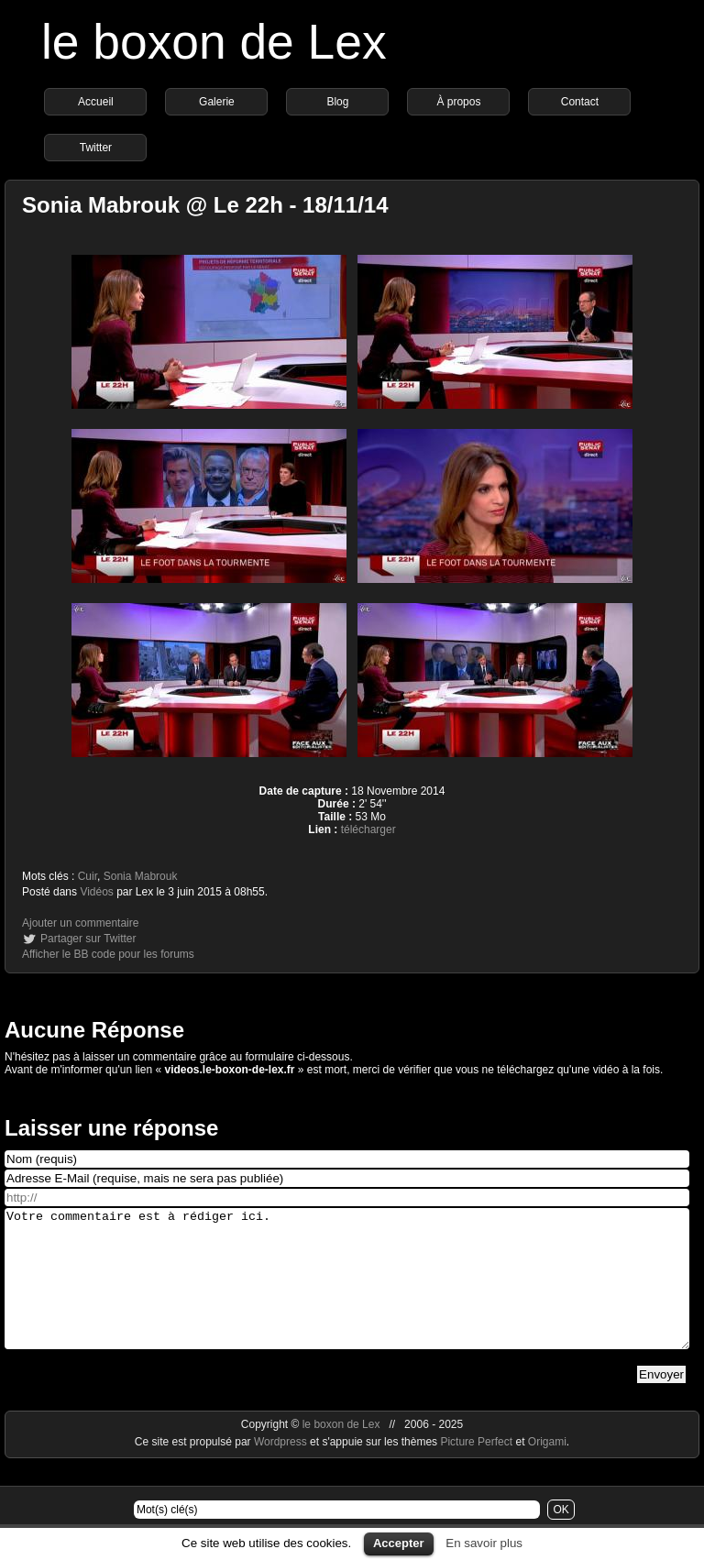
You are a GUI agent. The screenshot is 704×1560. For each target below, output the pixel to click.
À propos (458, 101)
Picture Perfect (476, 1469)
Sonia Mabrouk (141, 876)
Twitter (96, 147)
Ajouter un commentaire (80, 923)
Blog (337, 101)
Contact (580, 101)
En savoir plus (484, 1543)
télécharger (368, 829)
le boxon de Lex (214, 42)
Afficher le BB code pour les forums (108, 954)
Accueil (96, 101)
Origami (547, 1469)
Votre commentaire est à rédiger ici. (347, 1292)
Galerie (217, 101)
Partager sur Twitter (88, 938)
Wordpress (282, 1469)
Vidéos (96, 891)
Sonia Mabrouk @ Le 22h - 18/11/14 (205, 204)
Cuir (87, 876)
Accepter (398, 1543)
